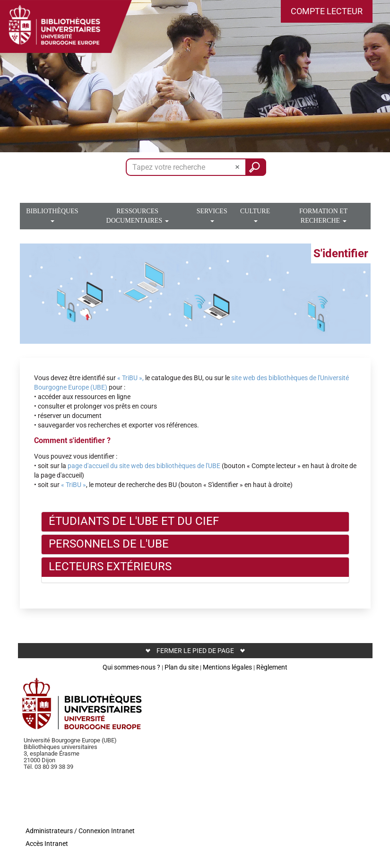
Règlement (271, 667)
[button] (327, 11)
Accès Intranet (47, 843)
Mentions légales (227, 667)
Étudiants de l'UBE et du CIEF (134, 521)
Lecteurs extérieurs (110, 566)
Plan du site (182, 667)
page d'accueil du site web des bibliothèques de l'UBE (144, 466)
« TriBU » (73, 484)
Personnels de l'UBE (109, 543)
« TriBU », (130, 378)
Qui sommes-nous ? (131, 667)
